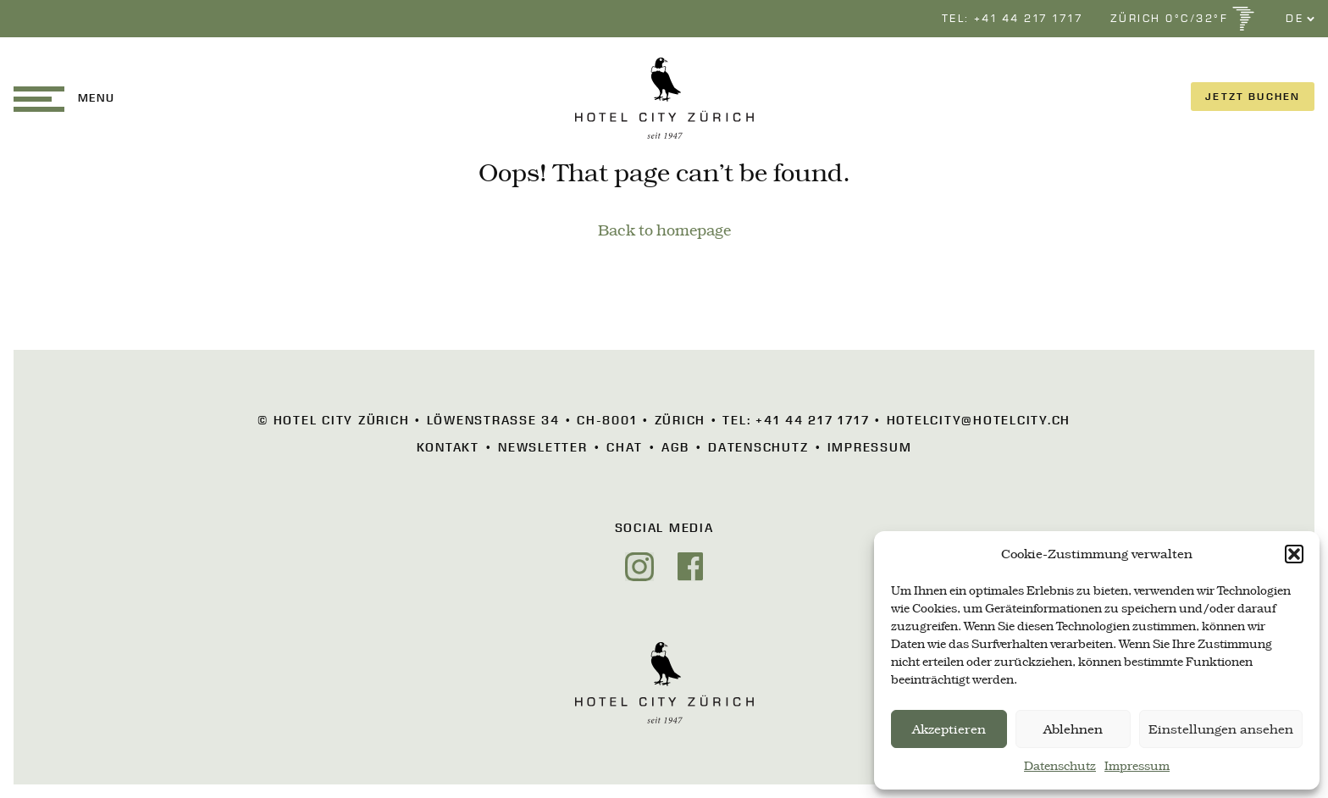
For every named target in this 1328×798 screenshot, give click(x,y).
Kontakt (448, 447)
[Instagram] (639, 566)
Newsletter (543, 447)
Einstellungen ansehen (1220, 729)
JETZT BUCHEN (1252, 96)
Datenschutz (1060, 766)
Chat (624, 447)
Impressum (1137, 766)
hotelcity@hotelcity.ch (979, 420)
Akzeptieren (949, 729)
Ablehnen (1073, 729)
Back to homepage (664, 230)
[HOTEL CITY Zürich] (664, 98)
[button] (1294, 554)
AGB (675, 447)
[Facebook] (690, 566)
